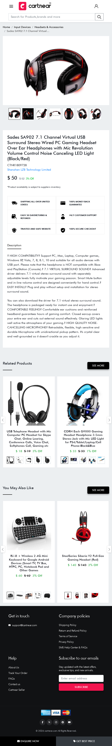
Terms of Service (68, 636)
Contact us (14, 684)
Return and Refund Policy (72, 631)
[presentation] (3, 419)
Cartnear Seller (16, 690)
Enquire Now (28, 741)
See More (98, 365)
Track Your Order (17, 673)
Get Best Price (84, 741)
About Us (13, 667)
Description (14, 245)
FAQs (11, 679)
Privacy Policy (66, 642)
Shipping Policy (67, 625)
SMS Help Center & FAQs (73, 647)
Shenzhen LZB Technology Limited (29, 169)
